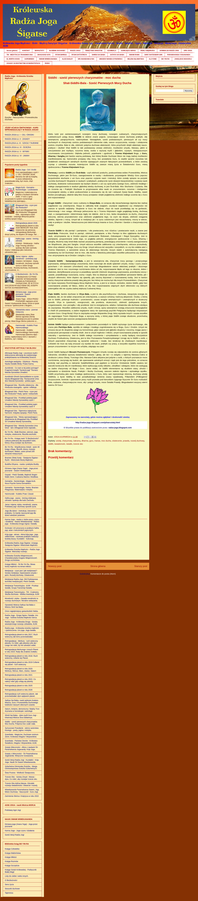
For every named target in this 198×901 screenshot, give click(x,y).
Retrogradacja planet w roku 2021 (18, 675)
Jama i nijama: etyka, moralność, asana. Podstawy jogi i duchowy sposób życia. (21, 505)
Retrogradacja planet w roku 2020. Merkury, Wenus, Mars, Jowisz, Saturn (20, 670)
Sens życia (9, 884)
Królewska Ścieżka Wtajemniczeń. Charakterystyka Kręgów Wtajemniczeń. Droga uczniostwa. (21, 558)
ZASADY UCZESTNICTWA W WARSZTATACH (23, 63)
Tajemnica (9, 893)
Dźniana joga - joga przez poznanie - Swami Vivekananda (26, 294)
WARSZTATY (39, 50)
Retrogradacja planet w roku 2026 (18, 690)
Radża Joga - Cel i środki (26, 170)
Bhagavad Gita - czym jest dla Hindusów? (26, 206)
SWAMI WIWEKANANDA (48, 59)
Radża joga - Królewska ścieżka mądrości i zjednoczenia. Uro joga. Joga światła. (22, 629)
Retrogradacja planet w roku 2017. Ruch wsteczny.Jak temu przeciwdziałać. (21, 635)
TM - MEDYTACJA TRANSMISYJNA (20, 55)
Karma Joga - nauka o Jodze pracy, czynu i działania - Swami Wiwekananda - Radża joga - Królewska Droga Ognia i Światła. (22, 521)
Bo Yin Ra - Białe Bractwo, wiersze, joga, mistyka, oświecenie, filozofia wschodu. (21, 433)
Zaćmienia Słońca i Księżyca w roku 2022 (22, 796)
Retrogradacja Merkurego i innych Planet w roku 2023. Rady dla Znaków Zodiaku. (21, 650)
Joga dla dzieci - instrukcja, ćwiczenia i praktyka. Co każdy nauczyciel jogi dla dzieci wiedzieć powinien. (20, 513)
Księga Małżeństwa (13, 853)
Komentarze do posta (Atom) (103, 574)
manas (97, 441)
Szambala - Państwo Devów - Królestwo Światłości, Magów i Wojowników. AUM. (21, 742)
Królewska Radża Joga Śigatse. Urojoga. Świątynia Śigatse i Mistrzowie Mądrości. (21, 544)
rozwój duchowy (137, 441)
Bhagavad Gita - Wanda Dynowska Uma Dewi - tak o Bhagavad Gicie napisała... (21, 427)
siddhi (50, 444)
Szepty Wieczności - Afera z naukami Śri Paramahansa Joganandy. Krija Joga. (21, 748)
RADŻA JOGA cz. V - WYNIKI (17, 151)
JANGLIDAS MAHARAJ (183, 59)
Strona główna (12, 50)
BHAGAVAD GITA (44, 55)
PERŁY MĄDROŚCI (148, 50)
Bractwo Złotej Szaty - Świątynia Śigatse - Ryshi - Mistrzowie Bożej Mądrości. (22, 459)
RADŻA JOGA (75, 50)
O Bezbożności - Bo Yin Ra (27, 274)
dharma (85, 441)
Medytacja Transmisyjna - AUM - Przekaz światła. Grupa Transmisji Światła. (21, 587)
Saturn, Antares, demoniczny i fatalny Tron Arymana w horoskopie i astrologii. (22, 710)
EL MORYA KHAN (13, 59)
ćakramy (77, 441)
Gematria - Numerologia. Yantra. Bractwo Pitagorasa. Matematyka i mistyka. (21, 488)
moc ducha (106, 441)
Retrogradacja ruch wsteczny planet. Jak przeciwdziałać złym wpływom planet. (21, 695)
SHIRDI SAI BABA (98, 55)
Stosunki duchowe (12, 889)
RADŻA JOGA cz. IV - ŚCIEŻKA (18, 147)
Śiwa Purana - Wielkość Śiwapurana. (20, 773)
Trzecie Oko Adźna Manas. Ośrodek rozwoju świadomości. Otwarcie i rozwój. (21, 784)
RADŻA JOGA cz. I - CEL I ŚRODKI (19, 135)
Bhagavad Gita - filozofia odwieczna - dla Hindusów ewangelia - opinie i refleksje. (21, 386)
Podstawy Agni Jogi (13, 810)
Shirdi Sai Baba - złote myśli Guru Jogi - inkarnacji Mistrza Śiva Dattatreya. (21, 716)
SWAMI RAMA (134, 55)
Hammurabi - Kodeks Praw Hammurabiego (27, 326)
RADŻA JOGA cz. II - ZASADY (17, 139)
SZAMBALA (111, 50)
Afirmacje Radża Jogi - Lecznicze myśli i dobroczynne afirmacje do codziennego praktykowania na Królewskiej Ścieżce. (21, 355)
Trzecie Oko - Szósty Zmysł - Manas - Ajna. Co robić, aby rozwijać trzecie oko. (21, 778)
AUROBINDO (29, 59)
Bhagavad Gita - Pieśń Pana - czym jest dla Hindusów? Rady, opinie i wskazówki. (21, 392)
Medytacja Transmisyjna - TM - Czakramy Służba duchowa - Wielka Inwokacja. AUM (22, 593)
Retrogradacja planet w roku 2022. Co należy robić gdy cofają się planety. (20, 680)
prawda (126, 441)
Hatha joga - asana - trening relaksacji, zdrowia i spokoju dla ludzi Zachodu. (20, 499)
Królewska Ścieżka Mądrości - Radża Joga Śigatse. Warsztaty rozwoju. (22, 550)
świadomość (59, 444)
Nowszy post (54, 566)
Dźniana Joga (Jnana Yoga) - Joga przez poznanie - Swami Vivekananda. (21, 469)
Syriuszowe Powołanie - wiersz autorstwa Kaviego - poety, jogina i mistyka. (22, 729)
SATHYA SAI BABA (117, 55)
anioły (58, 441)
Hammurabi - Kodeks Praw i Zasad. (19, 494)
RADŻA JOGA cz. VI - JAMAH (17, 156)
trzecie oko (78, 444)
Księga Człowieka (12, 849)
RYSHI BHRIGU (61, 55)
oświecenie (117, 441)
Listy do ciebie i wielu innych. (16, 876)
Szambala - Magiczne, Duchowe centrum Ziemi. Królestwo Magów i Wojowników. (21, 735)
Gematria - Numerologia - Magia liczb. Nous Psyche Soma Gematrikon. (20, 482)
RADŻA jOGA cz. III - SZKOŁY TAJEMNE (22, 143)
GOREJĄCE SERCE (128, 50)
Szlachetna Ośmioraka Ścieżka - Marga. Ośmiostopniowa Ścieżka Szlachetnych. (21, 767)
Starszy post (140, 566)
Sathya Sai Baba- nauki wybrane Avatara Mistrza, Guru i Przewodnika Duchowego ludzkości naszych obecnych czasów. (21, 702)
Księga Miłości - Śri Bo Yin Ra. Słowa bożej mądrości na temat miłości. (20, 565)
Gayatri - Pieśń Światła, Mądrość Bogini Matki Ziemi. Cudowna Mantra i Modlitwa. (21, 476)
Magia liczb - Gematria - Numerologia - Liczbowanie (27, 188)
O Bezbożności (11, 880)
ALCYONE (153, 59)
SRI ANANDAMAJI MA (86, 59)
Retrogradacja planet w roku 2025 (18, 686)
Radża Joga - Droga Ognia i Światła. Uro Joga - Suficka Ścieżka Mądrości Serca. (21, 616)
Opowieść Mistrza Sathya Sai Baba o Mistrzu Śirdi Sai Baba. (20, 606)
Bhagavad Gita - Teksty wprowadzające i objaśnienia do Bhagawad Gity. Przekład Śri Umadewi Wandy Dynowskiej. (21, 419)
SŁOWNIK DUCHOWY (57, 50)
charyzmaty (67, 441)
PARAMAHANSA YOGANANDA (178, 55)
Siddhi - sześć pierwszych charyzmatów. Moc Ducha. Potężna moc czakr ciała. (21, 723)
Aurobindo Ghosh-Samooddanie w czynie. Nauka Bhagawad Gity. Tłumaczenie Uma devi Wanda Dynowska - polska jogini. (22, 379)
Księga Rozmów (11, 861)
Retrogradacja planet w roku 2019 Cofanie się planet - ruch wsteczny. (22, 663)
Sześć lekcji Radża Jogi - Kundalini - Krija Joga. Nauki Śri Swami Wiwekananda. (22, 761)
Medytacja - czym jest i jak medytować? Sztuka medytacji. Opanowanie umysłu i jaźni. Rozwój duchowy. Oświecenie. (21, 573)
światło (69, 444)
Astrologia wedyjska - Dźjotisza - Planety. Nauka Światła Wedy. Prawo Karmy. (21, 363)
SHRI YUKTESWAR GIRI (153, 55)
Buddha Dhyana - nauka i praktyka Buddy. (22, 464)
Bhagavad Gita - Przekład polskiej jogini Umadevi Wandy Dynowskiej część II (21, 405)
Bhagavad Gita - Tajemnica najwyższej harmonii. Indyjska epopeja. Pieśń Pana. (21, 412)
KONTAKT (26, 50)
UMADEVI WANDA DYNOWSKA (110, 59)
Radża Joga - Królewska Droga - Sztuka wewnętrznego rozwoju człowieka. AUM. (21, 623)
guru (91, 441)
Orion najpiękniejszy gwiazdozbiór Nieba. (21, 611)
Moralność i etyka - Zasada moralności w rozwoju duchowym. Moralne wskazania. (21, 599)
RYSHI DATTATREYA (79, 55)
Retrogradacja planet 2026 (26, 223)
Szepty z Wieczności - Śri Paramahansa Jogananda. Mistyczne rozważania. (21, 755)
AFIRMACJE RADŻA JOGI (169, 50)
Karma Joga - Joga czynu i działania (19, 831)
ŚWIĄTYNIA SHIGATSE (94, 50)
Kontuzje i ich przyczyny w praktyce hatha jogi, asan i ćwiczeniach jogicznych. (22, 529)
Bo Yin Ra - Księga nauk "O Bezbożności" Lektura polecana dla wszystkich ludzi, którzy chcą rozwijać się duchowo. (22, 440)
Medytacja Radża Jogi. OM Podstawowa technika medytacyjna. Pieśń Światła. (21, 580)
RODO (47, 63)
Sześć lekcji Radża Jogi (14, 835)
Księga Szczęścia (12, 865)
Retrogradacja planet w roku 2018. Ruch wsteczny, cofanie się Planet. (21, 657)
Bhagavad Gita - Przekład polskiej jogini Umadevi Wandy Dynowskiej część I (21, 399)
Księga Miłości (11, 857)
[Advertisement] (97, 539)
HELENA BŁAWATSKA (135, 59)
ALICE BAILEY (67, 59)
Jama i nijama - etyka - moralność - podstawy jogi (26, 257)
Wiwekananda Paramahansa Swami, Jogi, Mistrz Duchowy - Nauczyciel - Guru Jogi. (22, 791)
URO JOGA (188, 50)
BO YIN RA (165, 59)
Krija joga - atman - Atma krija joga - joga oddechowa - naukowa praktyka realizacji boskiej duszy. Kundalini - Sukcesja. (21, 536)
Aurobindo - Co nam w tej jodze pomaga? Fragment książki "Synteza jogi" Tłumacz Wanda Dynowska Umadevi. (22, 370)
